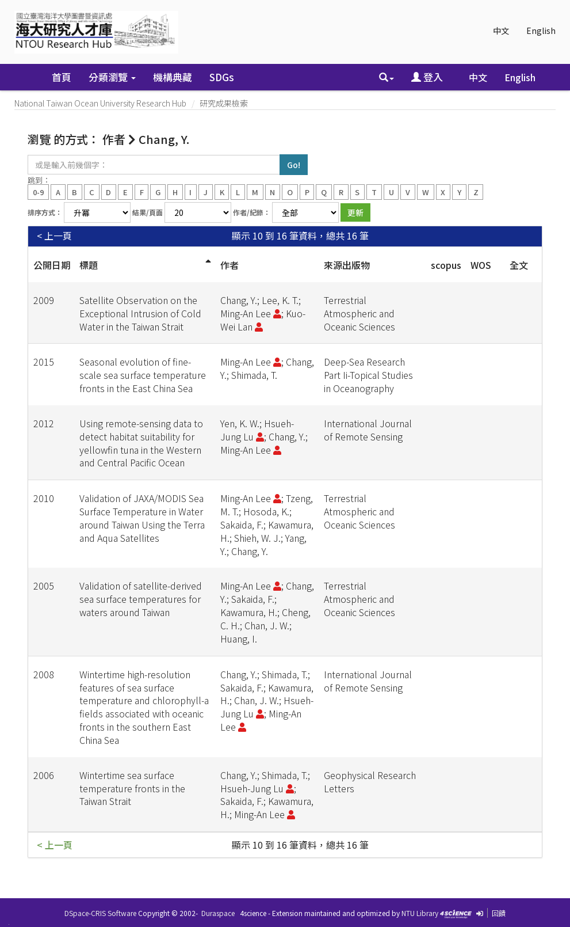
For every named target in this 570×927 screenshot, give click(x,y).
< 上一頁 (54, 235)
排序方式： (45, 212)
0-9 (38, 191)
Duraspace (218, 913)
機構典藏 (172, 77)
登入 (427, 77)
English (541, 30)
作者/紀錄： (251, 212)
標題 (88, 265)
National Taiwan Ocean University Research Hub (100, 103)
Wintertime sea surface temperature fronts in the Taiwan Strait (132, 788)
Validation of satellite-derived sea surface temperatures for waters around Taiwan (140, 599)
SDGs (221, 77)
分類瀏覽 (112, 77)
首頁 (61, 77)
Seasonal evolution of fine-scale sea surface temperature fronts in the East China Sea (142, 375)
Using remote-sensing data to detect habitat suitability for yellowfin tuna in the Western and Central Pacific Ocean (141, 443)
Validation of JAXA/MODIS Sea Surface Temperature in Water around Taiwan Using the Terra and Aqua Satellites (142, 518)
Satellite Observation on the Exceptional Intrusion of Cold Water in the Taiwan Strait (140, 313)
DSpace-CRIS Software (100, 913)
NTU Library (419, 913)
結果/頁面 (147, 212)
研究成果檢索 (224, 103)
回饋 (499, 913)
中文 (501, 30)
